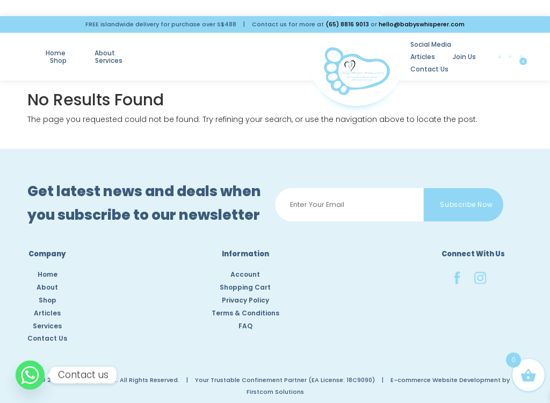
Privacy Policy (245, 300)
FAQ (245, 325)
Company (47, 254)
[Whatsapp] (30, 375)
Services (204, 50)
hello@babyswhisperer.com (422, 24)
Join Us (432, 44)
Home (57, 50)
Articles (391, 44)
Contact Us (339, 56)
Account (245, 274)
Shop (153, 50)
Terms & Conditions (245, 313)
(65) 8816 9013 (347, 24)
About (106, 50)
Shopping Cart (245, 287)
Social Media (340, 44)
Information (245, 254)
